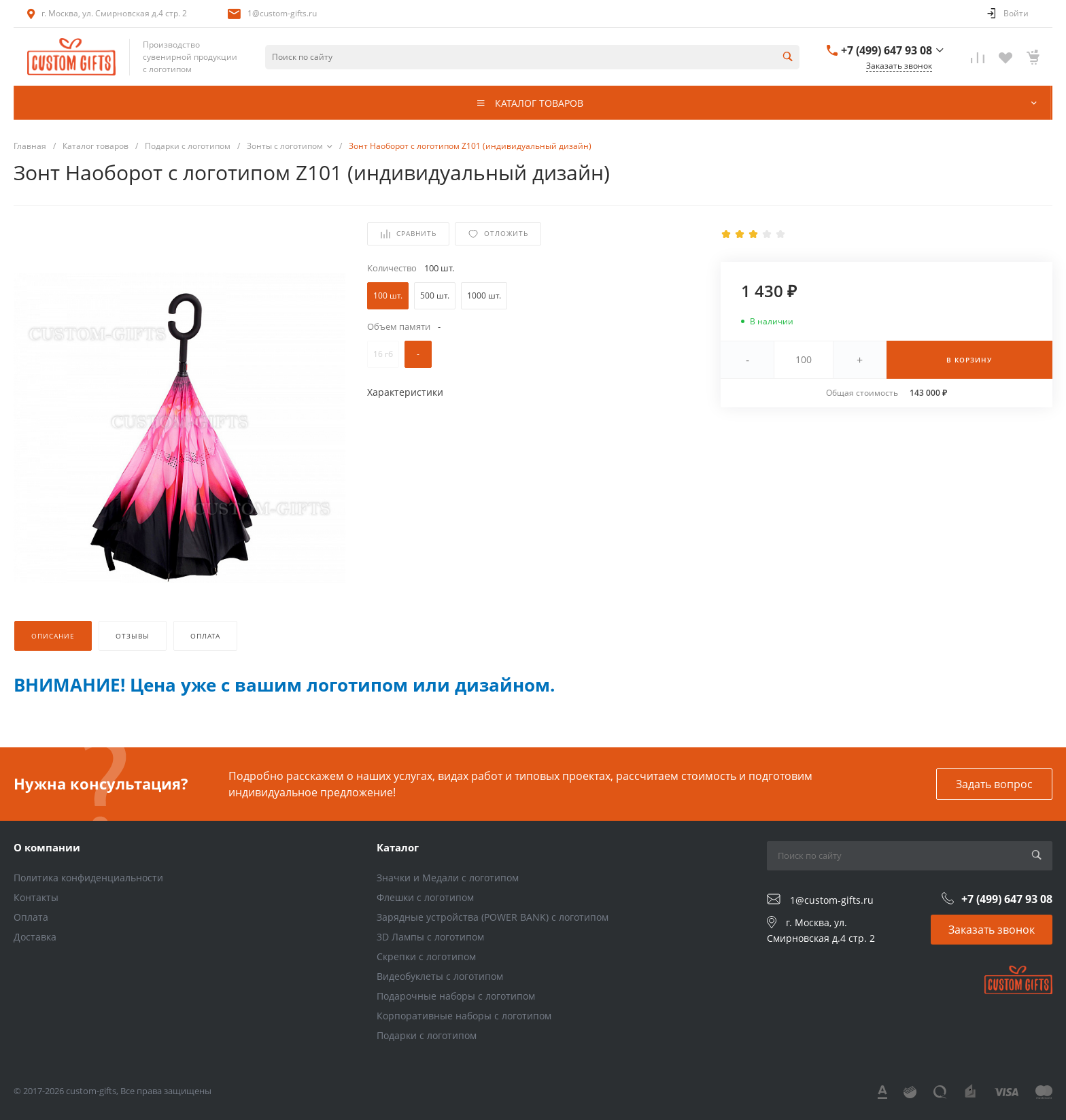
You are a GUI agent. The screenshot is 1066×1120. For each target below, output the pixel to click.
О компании (47, 847)
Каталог (398, 847)
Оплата (31, 917)
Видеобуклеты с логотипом (440, 976)
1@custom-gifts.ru (282, 13)
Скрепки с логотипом (426, 956)
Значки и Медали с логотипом (448, 877)
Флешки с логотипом (425, 897)
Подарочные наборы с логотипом (456, 995)
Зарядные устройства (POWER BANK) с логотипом (492, 917)
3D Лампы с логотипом (430, 936)
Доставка (35, 936)
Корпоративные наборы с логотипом (464, 1015)
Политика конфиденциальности (88, 877)
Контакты (36, 897)
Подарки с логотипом (427, 1035)
